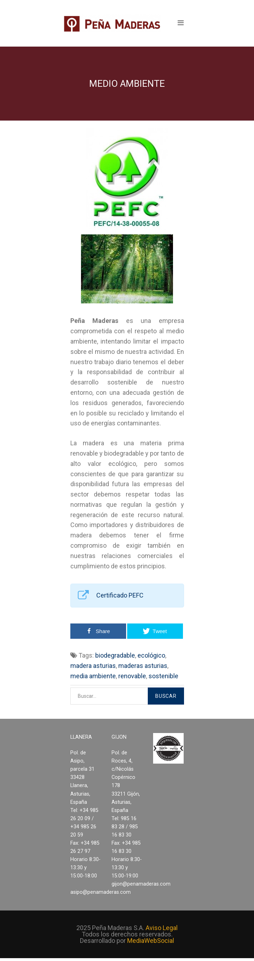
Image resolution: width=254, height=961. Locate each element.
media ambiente (93, 676)
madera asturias (93, 665)
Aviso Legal (162, 927)
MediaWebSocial (150, 940)
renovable (132, 676)
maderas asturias (142, 665)
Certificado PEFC (120, 595)
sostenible (163, 676)
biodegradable (115, 655)
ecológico (151, 655)
